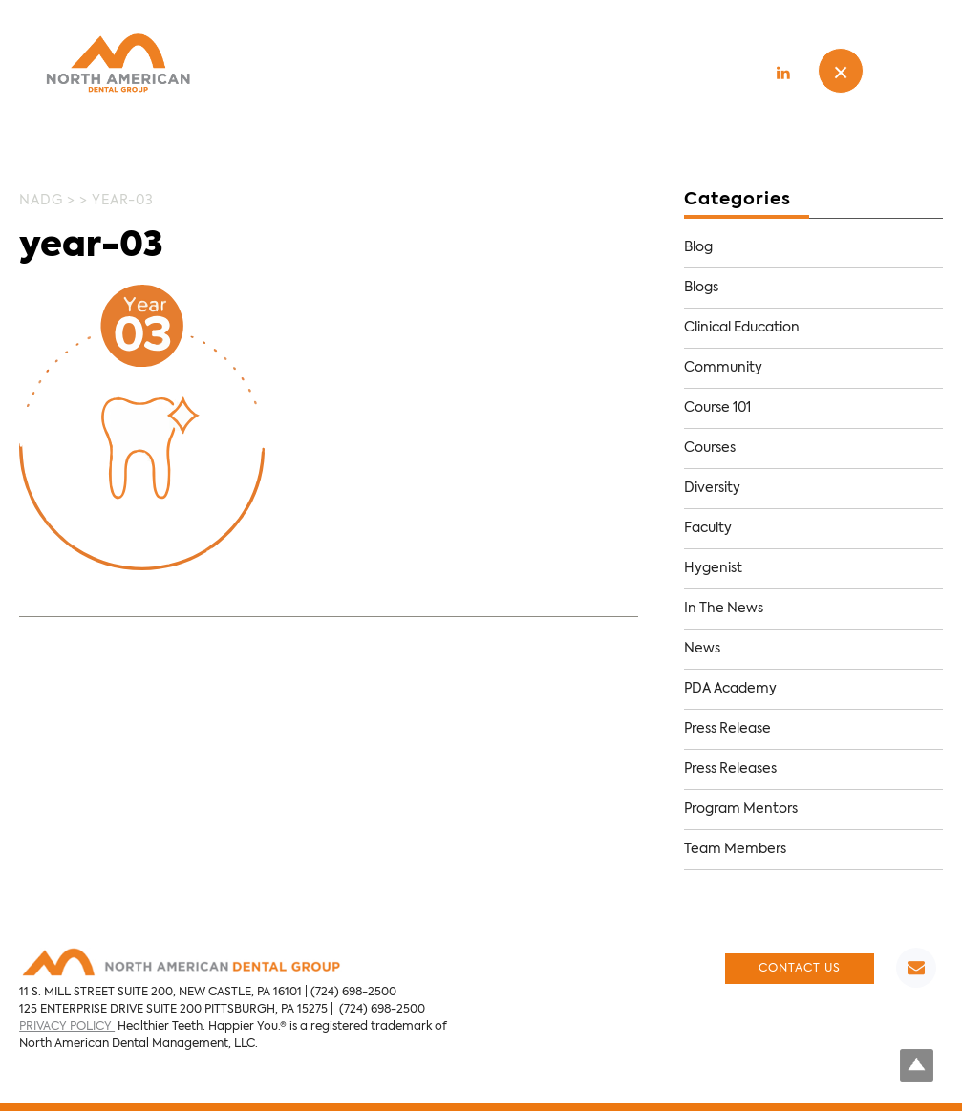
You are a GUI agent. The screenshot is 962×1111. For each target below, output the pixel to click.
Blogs (701, 287)
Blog (698, 247)
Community (723, 367)
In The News (723, 608)
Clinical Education (742, 327)
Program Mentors (741, 809)
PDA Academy (730, 688)
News (702, 648)
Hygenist (713, 568)
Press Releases (730, 769)
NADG (41, 200)
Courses (710, 448)
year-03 (91, 246)
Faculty (708, 528)
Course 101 (717, 408)
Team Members (735, 849)
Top (916, 1065)
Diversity (712, 488)
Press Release (727, 729)
